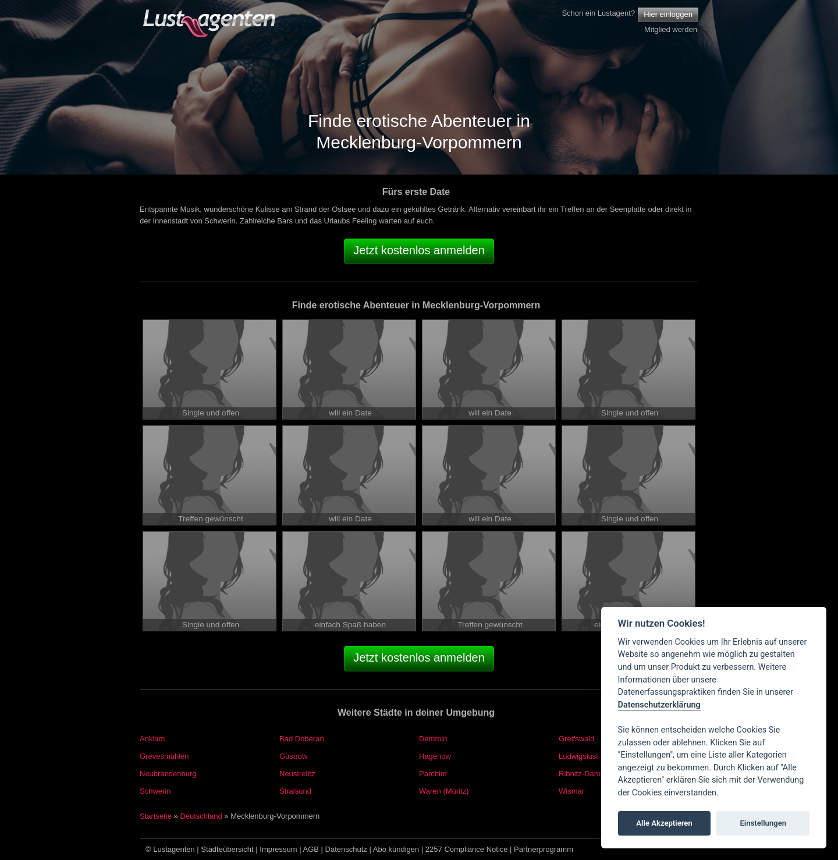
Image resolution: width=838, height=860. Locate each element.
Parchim (433, 773)
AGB (311, 849)
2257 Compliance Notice (466, 849)
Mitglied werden (670, 29)
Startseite (156, 816)
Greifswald (576, 738)
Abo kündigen (396, 849)
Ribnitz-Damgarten (590, 773)
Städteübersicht (227, 849)
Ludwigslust (578, 756)
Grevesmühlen (164, 756)
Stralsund (295, 791)
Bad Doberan (301, 738)
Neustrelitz (297, 773)
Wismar (571, 791)
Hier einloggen (668, 14)
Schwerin (155, 791)
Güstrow (293, 756)
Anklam (152, 738)
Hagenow (435, 756)
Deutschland (201, 816)
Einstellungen (763, 823)
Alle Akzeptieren (664, 823)
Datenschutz (346, 849)
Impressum (278, 849)
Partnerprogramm (543, 849)
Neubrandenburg (168, 773)
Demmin (433, 738)
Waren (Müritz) (443, 791)
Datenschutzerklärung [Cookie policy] (659, 705)
